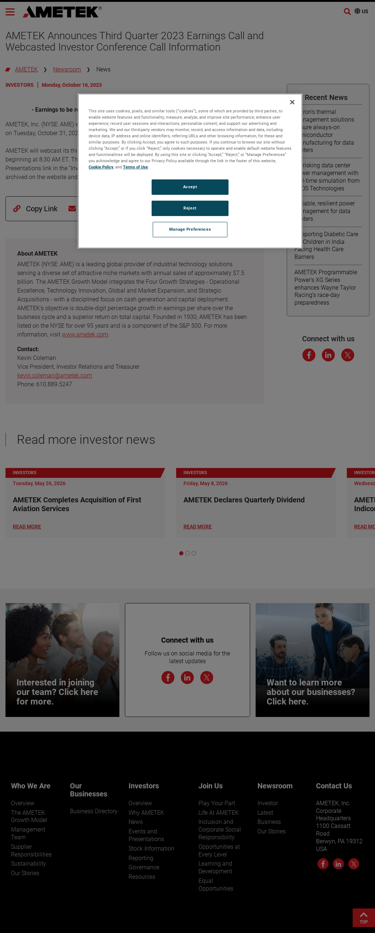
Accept (190, 186)
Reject (189, 208)
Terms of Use (135, 167)
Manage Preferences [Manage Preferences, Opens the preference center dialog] (190, 229)
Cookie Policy (101, 167)
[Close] (292, 102)
